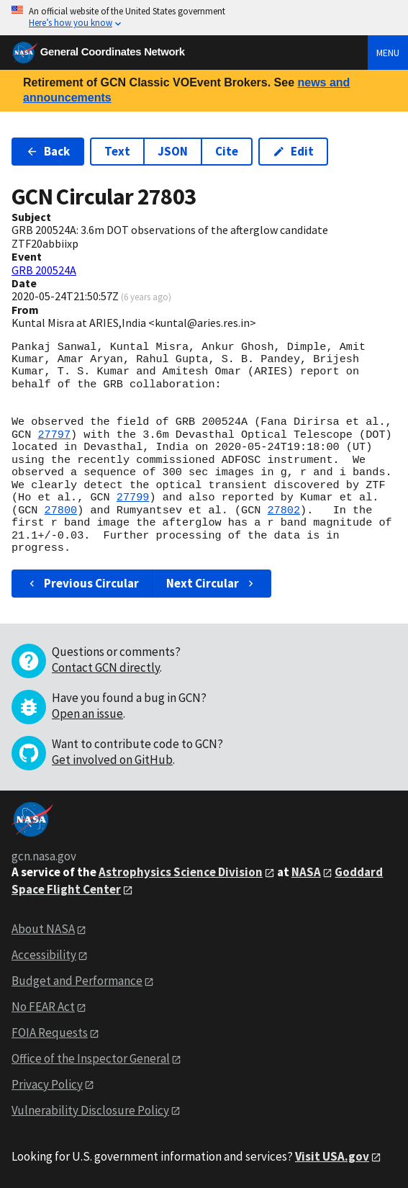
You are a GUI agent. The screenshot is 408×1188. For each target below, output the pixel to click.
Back (48, 151)
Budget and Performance (77, 981)
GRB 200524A (44, 270)
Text (117, 151)
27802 (283, 510)
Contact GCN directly (106, 667)
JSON (173, 151)
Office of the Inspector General (91, 1058)
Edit (293, 151)
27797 (54, 435)
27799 (133, 497)
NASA (306, 872)
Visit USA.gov (332, 1156)
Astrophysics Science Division (181, 872)
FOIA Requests (50, 1032)
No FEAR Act (43, 1006)
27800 (61, 510)
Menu (387, 52)
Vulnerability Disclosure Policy (90, 1110)
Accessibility (44, 955)
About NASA (43, 929)
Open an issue (87, 713)
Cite (226, 151)
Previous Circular (82, 583)
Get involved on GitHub (112, 760)
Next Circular (211, 583)
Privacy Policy (47, 1084)
